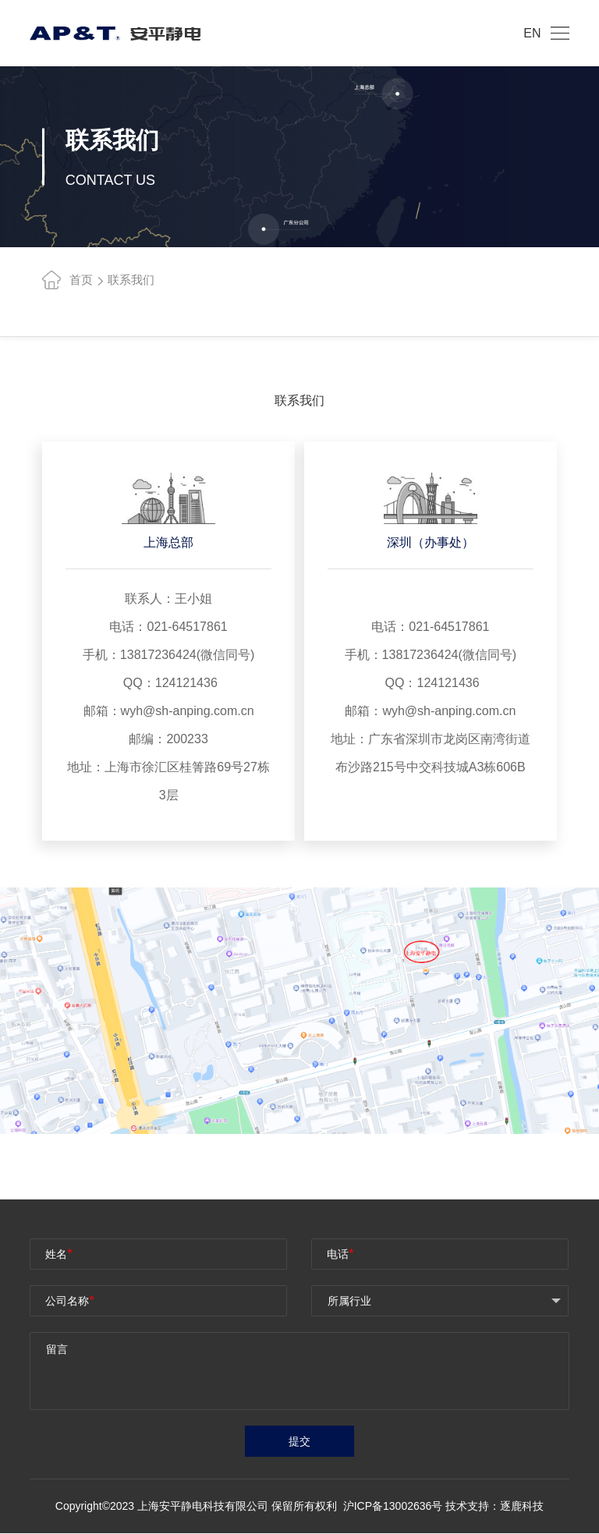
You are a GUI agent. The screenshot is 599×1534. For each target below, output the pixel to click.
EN (532, 33)
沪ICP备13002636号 (394, 1506)
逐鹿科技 (522, 1506)
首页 (67, 280)
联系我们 (131, 279)
